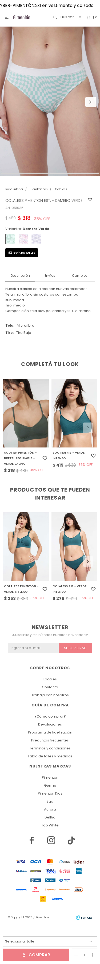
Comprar (39, 955)
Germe (50, 785)
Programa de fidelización (50, 732)
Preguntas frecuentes (50, 740)
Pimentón (50, 777)
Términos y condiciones (50, 748)
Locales (50, 679)
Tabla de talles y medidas (50, 756)
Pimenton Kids (50, 793)
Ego (50, 801)
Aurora (50, 809)
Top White (50, 825)
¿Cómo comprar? (50, 716)
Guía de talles (24, 252)
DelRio (50, 817)
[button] (63, 17)
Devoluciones (50, 724)
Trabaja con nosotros (50, 695)
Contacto (50, 687)
